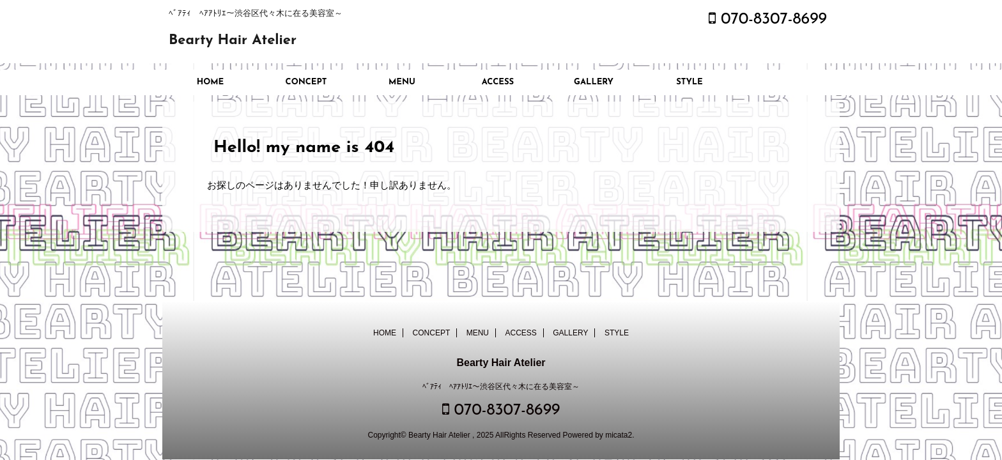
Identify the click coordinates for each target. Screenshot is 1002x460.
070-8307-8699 (768, 19)
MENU (402, 82)
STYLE (689, 82)
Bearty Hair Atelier (233, 40)
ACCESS (498, 82)
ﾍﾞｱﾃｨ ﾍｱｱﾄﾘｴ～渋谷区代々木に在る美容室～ (501, 386)
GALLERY (593, 82)
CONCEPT (306, 82)
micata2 (618, 435)
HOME (210, 82)
